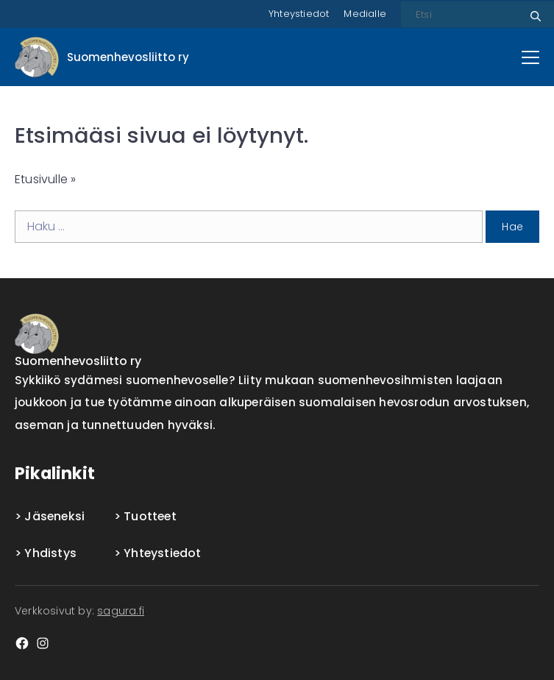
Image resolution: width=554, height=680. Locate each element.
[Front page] (102, 57)
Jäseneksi (54, 516)
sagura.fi (120, 610)
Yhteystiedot (299, 14)
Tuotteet (150, 516)
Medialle (365, 14)
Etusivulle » (45, 179)
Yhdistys (50, 553)
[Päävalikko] (530, 57)
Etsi (533, 10)
